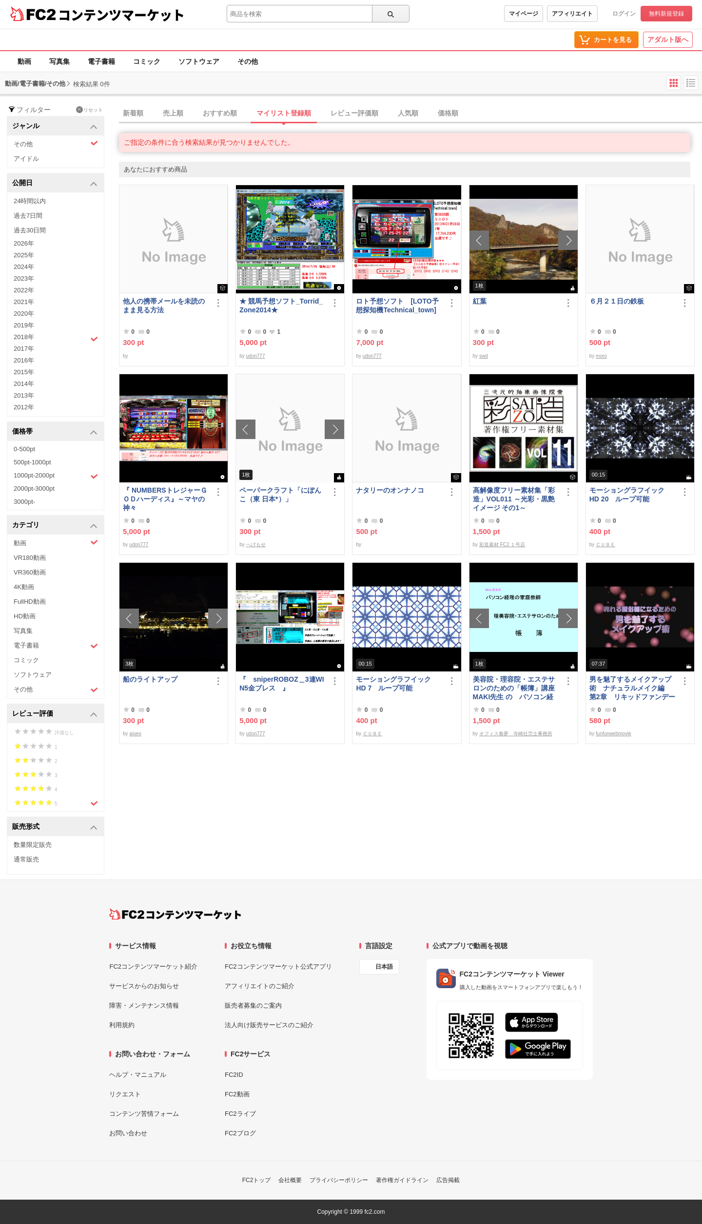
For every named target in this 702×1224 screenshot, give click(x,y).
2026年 (24, 243)
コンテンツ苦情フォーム (144, 1113)
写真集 (59, 61)
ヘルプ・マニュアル (137, 1074)
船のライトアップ (150, 679)
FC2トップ (256, 1180)
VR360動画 (30, 572)
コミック (146, 61)
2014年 (24, 383)
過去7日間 (28, 215)
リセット (89, 109)
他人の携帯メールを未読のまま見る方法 (164, 305)
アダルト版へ (667, 39)
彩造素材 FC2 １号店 (502, 544)
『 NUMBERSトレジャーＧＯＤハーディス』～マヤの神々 (165, 499)
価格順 (448, 113)
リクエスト (125, 1094)
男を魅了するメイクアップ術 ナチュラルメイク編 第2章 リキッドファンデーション (632, 688)
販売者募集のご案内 (253, 1005)
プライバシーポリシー (339, 1180)
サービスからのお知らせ (144, 986)
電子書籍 (101, 61)
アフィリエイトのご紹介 (259, 986)
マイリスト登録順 (283, 113)
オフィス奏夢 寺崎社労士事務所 (515, 733)
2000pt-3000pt (34, 488)
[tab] (410, 113)
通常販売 (26, 859)
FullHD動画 (30, 601)
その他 (247, 61)
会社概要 (290, 1180)
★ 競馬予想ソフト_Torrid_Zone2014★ (281, 305)
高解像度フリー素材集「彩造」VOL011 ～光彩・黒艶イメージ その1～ (514, 499)
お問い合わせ (128, 1133)
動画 (24, 61)
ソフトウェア (198, 61)
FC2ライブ (240, 1113)
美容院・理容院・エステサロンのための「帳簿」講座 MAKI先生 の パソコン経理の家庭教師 (516, 688)
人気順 (408, 113)
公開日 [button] (55, 183)
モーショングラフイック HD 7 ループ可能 (398, 683)
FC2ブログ (240, 1133)
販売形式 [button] (55, 827)
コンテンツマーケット (121, 14)
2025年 (24, 255)
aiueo (135, 733)
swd (483, 356)
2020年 (24, 313)
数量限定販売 (33, 844)
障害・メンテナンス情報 (144, 1005)
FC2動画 (237, 1094)
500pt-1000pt (32, 462)
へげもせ (256, 544)
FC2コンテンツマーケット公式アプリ (278, 966)
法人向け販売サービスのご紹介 (269, 1025)
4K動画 (24, 587)
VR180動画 (30, 557)
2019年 (24, 325)
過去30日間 (30, 230)
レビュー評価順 (354, 113)
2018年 (56, 338)
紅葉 (480, 301)
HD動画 (25, 616)
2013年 (24, 395)
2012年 (24, 407)
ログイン (624, 13)
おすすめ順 (220, 113)
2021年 (24, 302)
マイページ (523, 13)
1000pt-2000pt (56, 476)
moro (601, 356)
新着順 (133, 113)
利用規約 (122, 1025)
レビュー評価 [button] (55, 714)
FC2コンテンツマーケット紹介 (153, 966)
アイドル (26, 158)
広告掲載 (448, 1180)
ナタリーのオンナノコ (390, 490)
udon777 (255, 356)
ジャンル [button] (55, 126)
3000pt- (24, 501)
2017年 (24, 348)
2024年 (24, 266)
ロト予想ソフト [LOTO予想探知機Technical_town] (399, 305)
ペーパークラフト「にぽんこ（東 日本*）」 (280, 494)
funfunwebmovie (613, 733)
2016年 (24, 360)
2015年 (24, 372)
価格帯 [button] (55, 432)
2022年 (24, 290)
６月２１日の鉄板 (616, 301)
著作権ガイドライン (402, 1180)
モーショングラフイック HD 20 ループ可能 (631, 494)
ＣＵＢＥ (605, 544)
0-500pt (24, 449)
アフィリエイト (572, 13)
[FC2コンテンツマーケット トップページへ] (175, 914)
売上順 (173, 113)
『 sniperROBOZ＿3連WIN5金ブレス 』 (281, 683)
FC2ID (234, 1074)
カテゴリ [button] (55, 525)
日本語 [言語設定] (384, 966)
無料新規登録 (666, 13)
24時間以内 (30, 201)
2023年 (24, 278)
